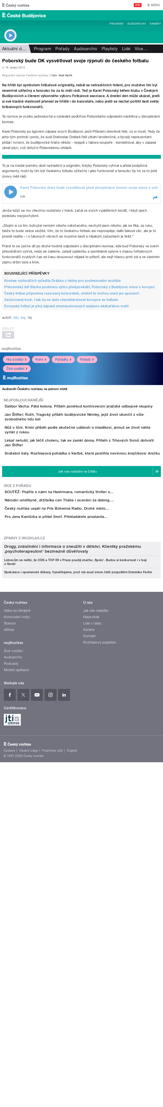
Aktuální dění (15, 48)
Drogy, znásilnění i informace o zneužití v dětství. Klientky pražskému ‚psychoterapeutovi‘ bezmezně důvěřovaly (72, 841)
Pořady (62, 48)
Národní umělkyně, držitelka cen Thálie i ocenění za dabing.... (76, 650)
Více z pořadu (17, 624)
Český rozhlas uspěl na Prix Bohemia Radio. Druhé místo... (74, 670)
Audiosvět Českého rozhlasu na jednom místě (34, 480)
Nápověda (91, 909)
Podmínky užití (52, 1042)
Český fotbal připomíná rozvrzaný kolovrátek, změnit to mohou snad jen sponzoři (71, 385)
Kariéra (88, 922)
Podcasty (11, 956)
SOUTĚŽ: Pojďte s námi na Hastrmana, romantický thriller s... (76, 630)
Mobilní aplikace (16, 962)
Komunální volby (17, 909)
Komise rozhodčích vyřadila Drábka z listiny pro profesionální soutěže (62, 372)
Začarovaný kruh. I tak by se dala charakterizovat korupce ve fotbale (61, 391)
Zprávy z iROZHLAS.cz (24, 724)
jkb (16, 409)
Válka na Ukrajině (17, 903)
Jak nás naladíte (95, 903)
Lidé (126, 48)
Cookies (9, 1042)
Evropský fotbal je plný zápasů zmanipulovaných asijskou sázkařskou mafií (66, 398)
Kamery (155, 23)
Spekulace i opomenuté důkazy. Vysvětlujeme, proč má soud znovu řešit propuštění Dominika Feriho (78, 864)
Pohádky (63, 451)
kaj (23, 409)
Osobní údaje (28, 1042)
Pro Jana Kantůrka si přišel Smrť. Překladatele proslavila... (73, 691)
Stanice (10, 915)
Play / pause (10, 283)
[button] (155, 289)
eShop (9, 922)
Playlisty (110, 48)
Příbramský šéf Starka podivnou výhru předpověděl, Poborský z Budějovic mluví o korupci (79, 379)
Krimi (40, 451)
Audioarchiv (136, 23)
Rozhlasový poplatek (99, 934)
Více (141, 48)
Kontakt (89, 928)
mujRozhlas (11, 440)
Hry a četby (16, 451)
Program (116, 23)
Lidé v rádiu (92, 915)
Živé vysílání (16, 460)
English (72, 1042)
